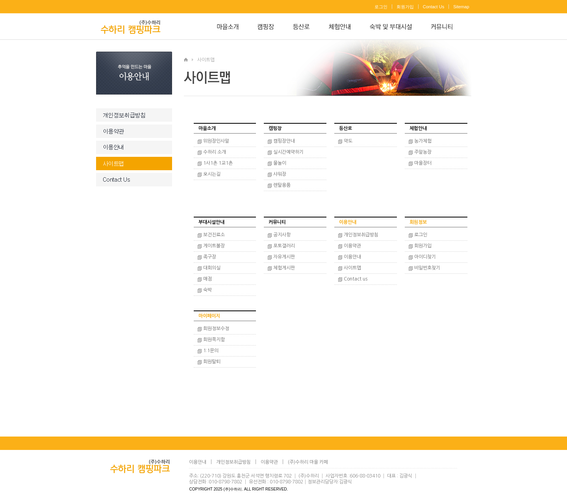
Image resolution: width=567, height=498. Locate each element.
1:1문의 (211, 350)
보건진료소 (214, 234)
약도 (348, 141)
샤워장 (279, 174)
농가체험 (423, 141)
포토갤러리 (284, 245)
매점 (207, 279)
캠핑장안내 (284, 141)
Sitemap (461, 6)
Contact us (355, 279)
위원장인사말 (216, 141)
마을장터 (423, 163)
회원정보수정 (216, 328)
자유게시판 (284, 257)
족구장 (209, 257)
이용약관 (352, 245)
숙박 (207, 290)
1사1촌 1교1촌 (218, 163)
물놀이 (279, 163)
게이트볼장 (214, 245)
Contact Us (433, 6)
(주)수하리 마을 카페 (308, 462)
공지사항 (282, 234)
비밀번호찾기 (427, 268)
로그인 (380, 6)
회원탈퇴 (211, 361)
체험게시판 (284, 268)
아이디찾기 (425, 257)
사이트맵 (352, 268)
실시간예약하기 (288, 152)
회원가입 (405, 6)
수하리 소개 (214, 152)
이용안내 (352, 257)
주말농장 (423, 152)
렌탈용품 (282, 185)
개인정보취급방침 (361, 234)
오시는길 (211, 174)
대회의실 (211, 268)
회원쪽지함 (214, 339)
